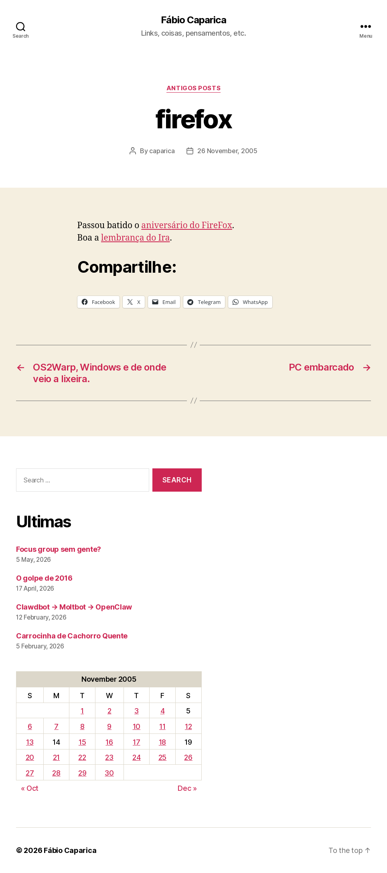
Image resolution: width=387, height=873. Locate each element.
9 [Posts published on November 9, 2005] (109, 726)
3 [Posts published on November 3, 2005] (136, 711)
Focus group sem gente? (58, 549)
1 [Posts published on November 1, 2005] (82, 711)
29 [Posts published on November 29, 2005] (82, 773)
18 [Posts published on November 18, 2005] (162, 742)
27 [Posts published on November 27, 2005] (30, 773)
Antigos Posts (193, 88)
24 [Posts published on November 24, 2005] (136, 757)
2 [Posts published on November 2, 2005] (109, 711)
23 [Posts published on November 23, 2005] (109, 757)
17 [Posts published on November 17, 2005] (136, 742)
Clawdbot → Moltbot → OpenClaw (74, 607)
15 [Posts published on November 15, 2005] (82, 742)
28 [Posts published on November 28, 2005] (56, 773)
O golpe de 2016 (44, 578)
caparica (161, 151)
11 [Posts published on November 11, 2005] (162, 726)
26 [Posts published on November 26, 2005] (188, 757)
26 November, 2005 (227, 151)
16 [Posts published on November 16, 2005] (109, 742)
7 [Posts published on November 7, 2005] (56, 726)
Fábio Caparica (193, 20)
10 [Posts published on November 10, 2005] (136, 726)
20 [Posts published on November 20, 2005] (30, 757)
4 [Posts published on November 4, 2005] (162, 711)
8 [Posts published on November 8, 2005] (82, 726)
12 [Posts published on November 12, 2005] (188, 726)
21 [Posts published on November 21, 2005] (56, 757)
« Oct (30, 788)
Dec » (187, 788)
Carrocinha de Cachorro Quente (72, 636)
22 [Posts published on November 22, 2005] (82, 757)
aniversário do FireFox (186, 225)
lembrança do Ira (135, 238)
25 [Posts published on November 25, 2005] (162, 757)
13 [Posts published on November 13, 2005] (29, 742)
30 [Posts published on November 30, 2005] (109, 773)
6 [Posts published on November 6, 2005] (30, 726)
